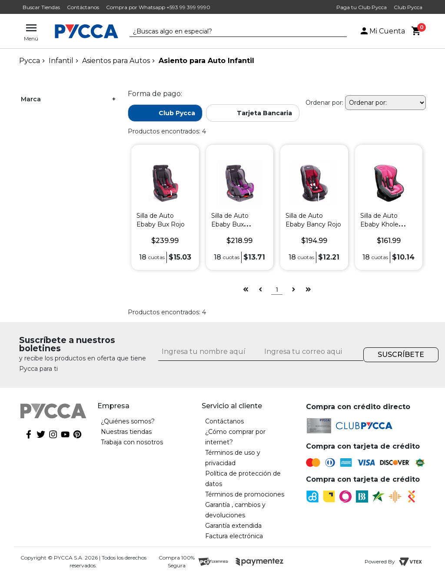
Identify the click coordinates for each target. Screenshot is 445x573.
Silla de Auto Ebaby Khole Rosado (379, 224)
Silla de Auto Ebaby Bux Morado (230, 224)
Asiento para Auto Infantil (206, 61)
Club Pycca (408, 7)
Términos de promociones (244, 494)
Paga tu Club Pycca (361, 7)
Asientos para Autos (116, 61)
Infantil (61, 61)
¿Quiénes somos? (128, 421)
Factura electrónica (234, 536)
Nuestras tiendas (126, 432)
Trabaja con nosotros (132, 442)
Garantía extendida (233, 526)
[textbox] (232, 32)
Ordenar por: (324, 103)
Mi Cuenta (382, 31)
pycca (29, 61)
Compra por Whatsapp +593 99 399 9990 (158, 7)
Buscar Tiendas (41, 7)
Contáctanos (83, 7)
